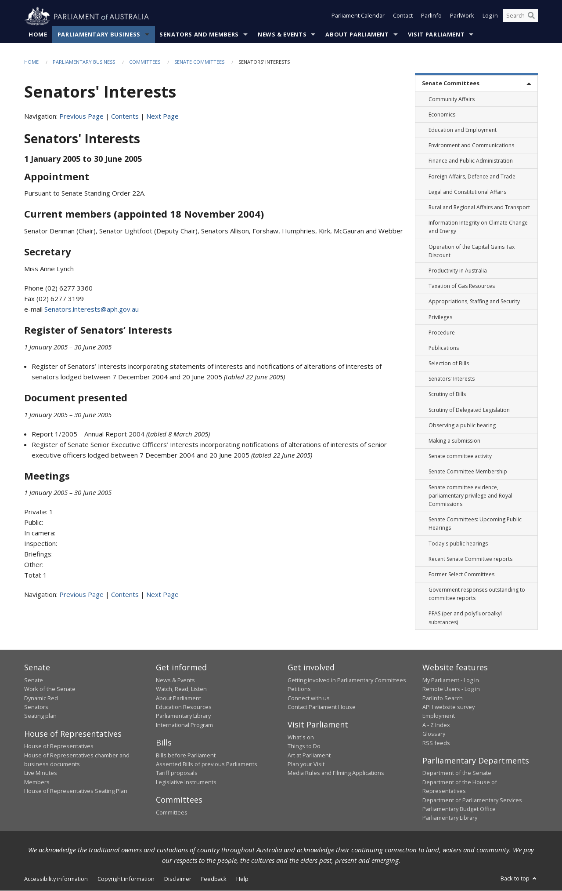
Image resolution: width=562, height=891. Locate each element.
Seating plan (40, 716)
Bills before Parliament (186, 755)
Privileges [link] (440, 317)
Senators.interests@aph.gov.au (91, 309)
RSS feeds (436, 743)
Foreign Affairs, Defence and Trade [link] (472, 176)
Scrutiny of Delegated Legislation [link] (469, 410)
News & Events (282, 35)
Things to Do (304, 746)
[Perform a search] (531, 16)
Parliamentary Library (183, 716)
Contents (125, 116)
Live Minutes (40, 773)
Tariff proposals (177, 773)
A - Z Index (436, 725)
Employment (438, 716)
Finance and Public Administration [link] (471, 161)
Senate (33, 680)
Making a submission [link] (454, 441)
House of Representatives (59, 746)
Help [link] (242, 879)
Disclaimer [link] (177, 879)
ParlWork (462, 17)
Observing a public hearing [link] (462, 425)
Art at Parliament (309, 755)
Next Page (162, 116)
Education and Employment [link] (463, 130)
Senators (36, 707)
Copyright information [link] (126, 879)
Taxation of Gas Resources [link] (462, 286)
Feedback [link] (214, 879)
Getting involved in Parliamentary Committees (347, 680)
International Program (184, 725)
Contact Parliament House (322, 707)
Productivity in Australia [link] (458, 271)
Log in (490, 17)
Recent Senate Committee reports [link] (470, 559)
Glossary (433, 734)
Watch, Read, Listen (181, 689)
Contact (403, 17)
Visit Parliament (436, 35)
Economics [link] (442, 115)
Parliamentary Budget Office (459, 809)
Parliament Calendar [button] (358, 17)
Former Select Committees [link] (461, 574)
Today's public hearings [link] (458, 543)
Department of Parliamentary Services (472, 800)
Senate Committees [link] (450, 83)
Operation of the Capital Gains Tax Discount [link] (472, 251)
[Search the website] (520, 16)
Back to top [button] (519, 878)
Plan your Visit (306, 764)
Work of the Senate (50, 689)
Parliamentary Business (99, 35)
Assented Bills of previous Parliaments (206, 764)
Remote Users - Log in (451, 689)
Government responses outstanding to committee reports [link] (477, 594)
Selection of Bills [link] (449, 363)
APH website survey (448, 707)
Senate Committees (199, 62)
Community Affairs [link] (452, 99)
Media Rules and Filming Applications (336, 773)
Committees (144, 62)
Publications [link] (444, 348)
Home (38, 35)
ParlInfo (431, 17)
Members (37, 782)
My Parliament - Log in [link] (450, 680)
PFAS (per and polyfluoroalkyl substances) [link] (465, 618)
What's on (301, 738)
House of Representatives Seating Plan (75, 791)
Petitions (299, 689)
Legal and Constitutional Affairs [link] (467, 192)
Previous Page (81, 116)
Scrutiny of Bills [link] (447, 394)
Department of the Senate (456, 773)
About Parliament (357, 35)
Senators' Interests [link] (452, 379)
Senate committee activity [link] (460, 456)
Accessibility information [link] (56, 879)
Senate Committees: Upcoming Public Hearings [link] (475, 524)
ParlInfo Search (442, 698)
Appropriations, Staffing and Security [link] (474, 301)
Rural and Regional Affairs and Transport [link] (479, 207)
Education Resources (184, 707)
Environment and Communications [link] (471, 145)
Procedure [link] (442, 332)
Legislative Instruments (186, 782)
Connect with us (309, 698)
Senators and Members (199, 35)
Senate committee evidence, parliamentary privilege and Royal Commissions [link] (470, 496)
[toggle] (528, 83)
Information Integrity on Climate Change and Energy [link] (478, 227)
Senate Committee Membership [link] (468, 472)
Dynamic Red (41, 698)
